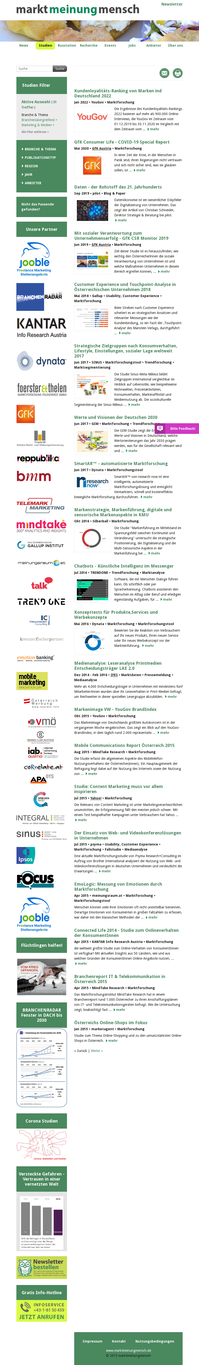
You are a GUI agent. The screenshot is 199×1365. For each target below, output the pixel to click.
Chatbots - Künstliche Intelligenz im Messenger (124, 566)
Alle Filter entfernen (35, 132)
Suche (59, 69)
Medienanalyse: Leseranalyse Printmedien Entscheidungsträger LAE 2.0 (118, 666)
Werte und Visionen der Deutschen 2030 (115, 417)
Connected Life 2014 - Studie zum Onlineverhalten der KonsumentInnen (126, 933)
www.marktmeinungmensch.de (128, 1350)
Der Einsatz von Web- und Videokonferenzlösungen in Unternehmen (127, 835)
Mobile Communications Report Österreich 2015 (124, 745)
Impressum (92, 1341)
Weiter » (97, 1051)
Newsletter (172, 4)
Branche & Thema (40, 149)
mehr (154, 129)
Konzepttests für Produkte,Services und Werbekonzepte (116, 615)
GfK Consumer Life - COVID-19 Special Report (122, 142)
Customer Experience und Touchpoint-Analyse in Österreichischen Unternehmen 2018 (125, 287)
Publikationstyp (40, 158)
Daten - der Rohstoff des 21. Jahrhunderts (118, 187)
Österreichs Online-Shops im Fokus (110, 1022)
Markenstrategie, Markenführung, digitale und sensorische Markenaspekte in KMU (123, 512)
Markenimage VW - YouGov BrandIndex (115, 709)
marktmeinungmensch (77, 10)
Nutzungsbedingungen (154, 1341)
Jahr (28, 174)
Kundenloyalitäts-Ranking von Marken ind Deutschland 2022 (118, 93)
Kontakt (119, 1341)
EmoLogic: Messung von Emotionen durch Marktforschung (118, 887)
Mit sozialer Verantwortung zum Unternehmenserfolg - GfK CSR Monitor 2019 (121, 236)
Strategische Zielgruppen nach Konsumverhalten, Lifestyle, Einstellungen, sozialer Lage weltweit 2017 (125, 350)
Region (31, 166)
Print (178, 73)
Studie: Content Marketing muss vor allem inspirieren (118, 789)
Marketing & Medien (37, 125)
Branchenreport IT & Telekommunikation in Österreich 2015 (119, 979)
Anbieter (33, 183)
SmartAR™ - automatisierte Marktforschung (121, 463)
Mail (164, 73)
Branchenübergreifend (39, 120)
